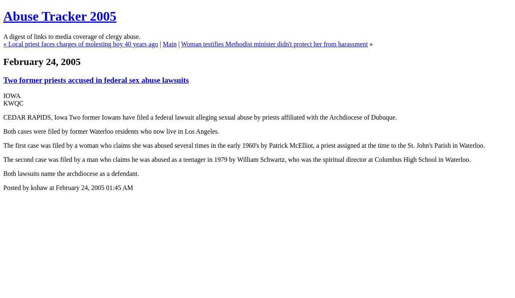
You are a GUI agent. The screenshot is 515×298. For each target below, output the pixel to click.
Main (170, 44)
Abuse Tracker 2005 (59, 16)
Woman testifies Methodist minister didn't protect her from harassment (274, 44)
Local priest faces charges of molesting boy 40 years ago (83, 44)
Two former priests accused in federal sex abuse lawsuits (96, 80)
